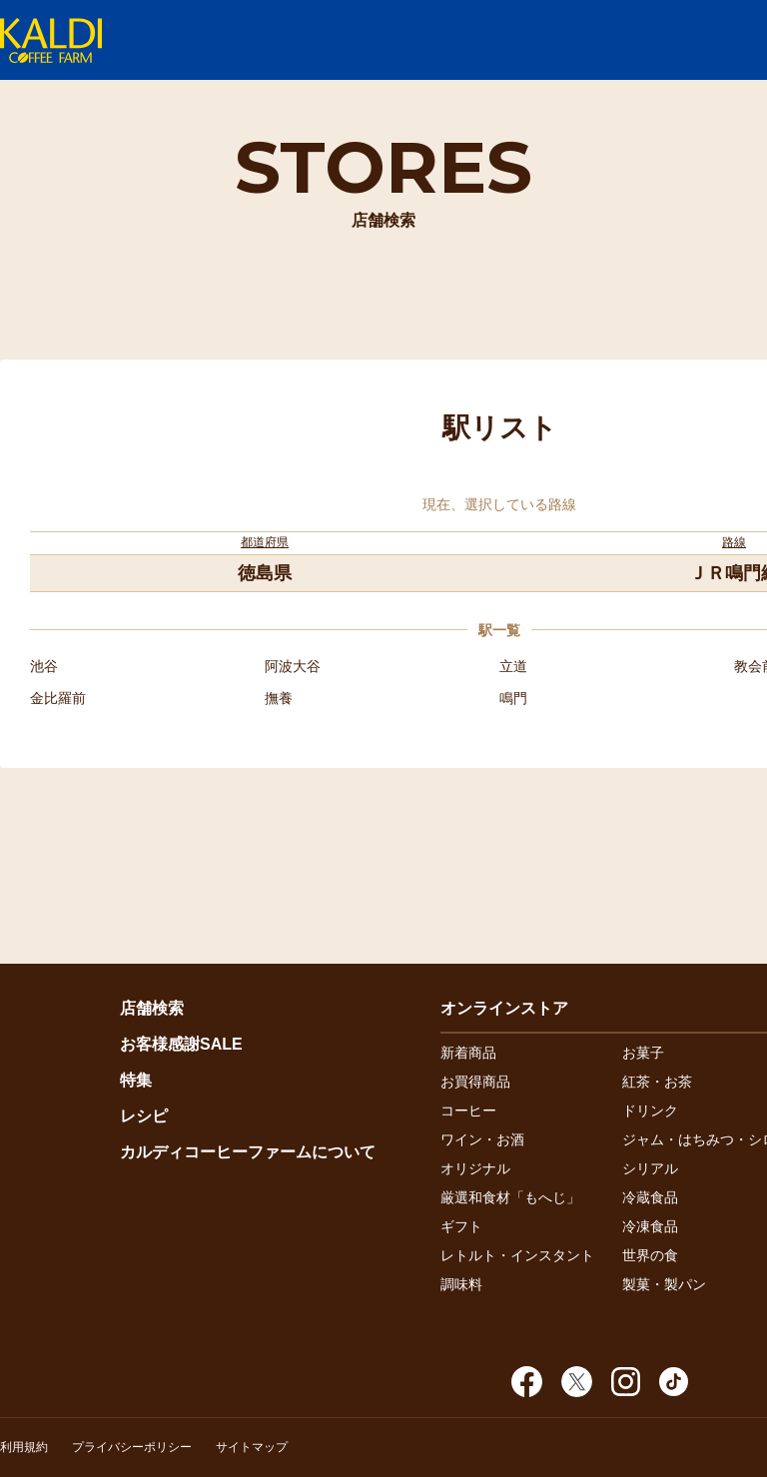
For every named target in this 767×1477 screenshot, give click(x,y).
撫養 (279, 698)
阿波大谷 (293, 666)
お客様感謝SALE (181, 1044)
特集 (136, 1080)
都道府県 (265, 542)
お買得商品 (475, 1082)
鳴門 (513, 698)
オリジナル (475, 1168)
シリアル (650, 1168)
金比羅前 (58, 698)
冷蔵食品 (650, 1197)
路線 (734, 542)
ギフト (461, 1226)
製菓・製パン (664, 1284)
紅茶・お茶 (657, 1082)
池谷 (44, 666)
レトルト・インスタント (517, 1255)
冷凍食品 (650, 1226)
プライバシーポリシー (132, 1447)
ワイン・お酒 (482, 1139)
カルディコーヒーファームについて (248, 1151)
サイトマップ (252, 1447)
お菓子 (643, 1053)
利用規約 (24, 1447)
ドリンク (650, 1110)
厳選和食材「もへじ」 (510, 1197)
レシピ (144, 1116)
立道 (513, 666)
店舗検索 (152, 1008)
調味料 (461, 1284)
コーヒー (468, 1110)
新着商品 (468, 1053)
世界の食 (650, 1255)
